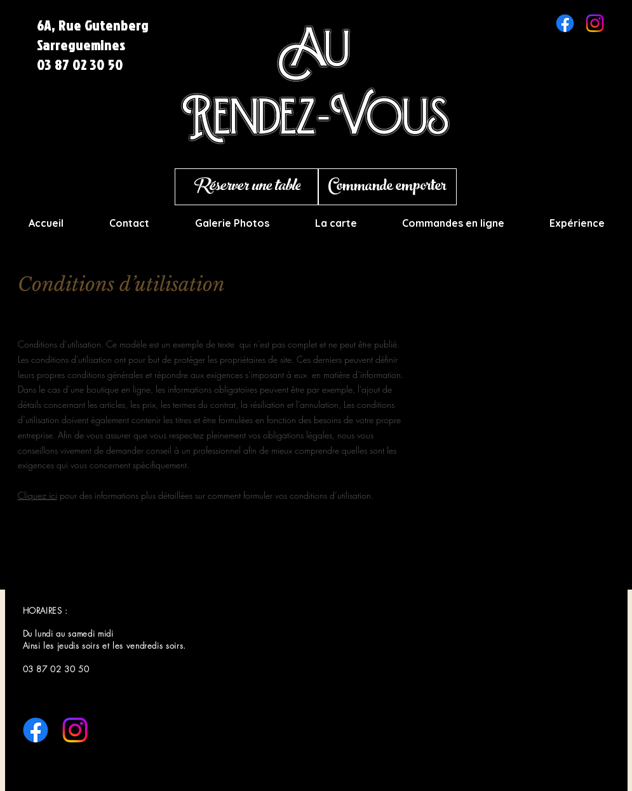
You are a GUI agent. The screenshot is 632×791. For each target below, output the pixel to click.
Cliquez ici (37, 495)
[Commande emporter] (387, 186)
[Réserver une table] (246, 186)
